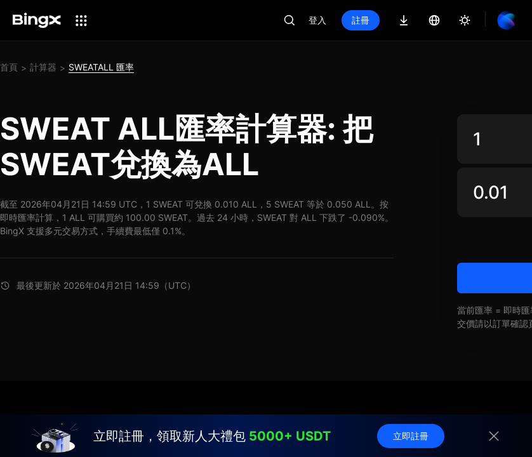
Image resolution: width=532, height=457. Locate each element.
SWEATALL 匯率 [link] (101, 67)
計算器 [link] (43, 67)
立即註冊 (411, 435)
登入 (317, 20)
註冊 (360, 20)
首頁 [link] (9, 67)
